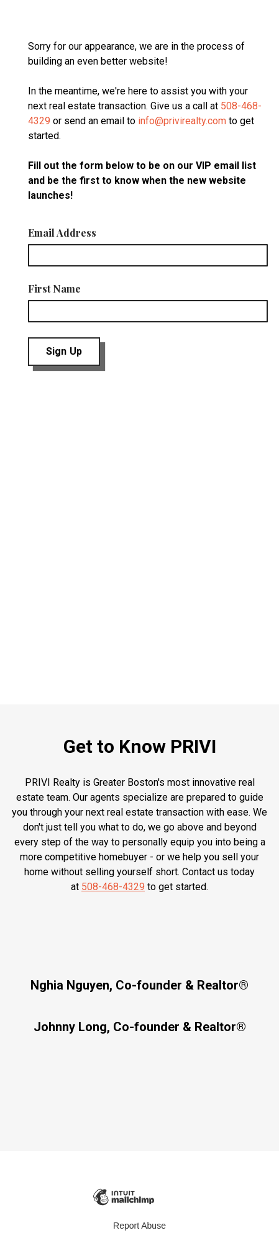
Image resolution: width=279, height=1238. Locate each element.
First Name (54, 288)
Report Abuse (139, 1226)
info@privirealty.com (182, 121)
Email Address (62, 232)
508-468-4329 (113, 887)
